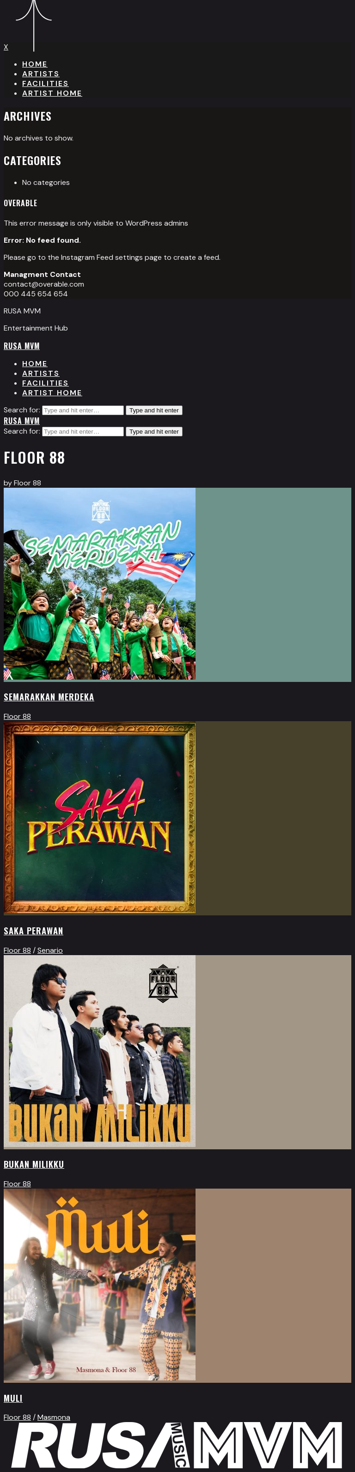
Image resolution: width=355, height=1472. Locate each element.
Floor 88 (17, 716)
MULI (13, 1398)
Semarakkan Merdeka (49, 696)
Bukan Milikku (34, 1164)
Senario (50, 950)
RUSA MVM (22, 345)
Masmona (53, 1417)
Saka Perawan (33, 930)
